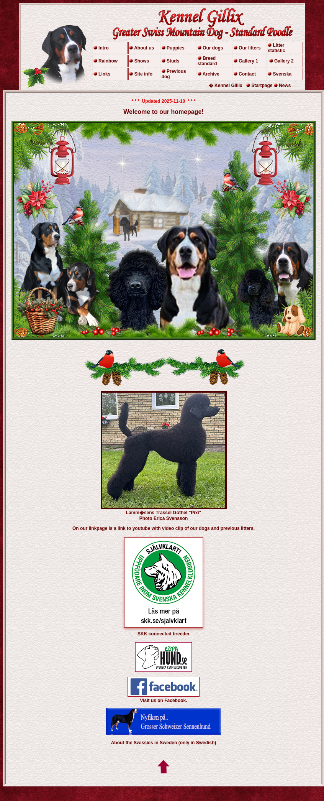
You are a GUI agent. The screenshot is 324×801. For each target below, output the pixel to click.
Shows (141, 61)
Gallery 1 (248, 61)
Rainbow (108, 61)
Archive (211, 74)
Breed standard (207, 61)
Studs (173, 61)
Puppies (176, 48)
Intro (103, 48)
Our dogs (213, 48)
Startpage (261, 85)
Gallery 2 (284, 61)
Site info (143, 74)
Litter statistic (276, 48)
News (285, 85)
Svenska (282, 74)
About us (144, 48)
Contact (247, 74)
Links (104, 74)
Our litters (249, 48)
